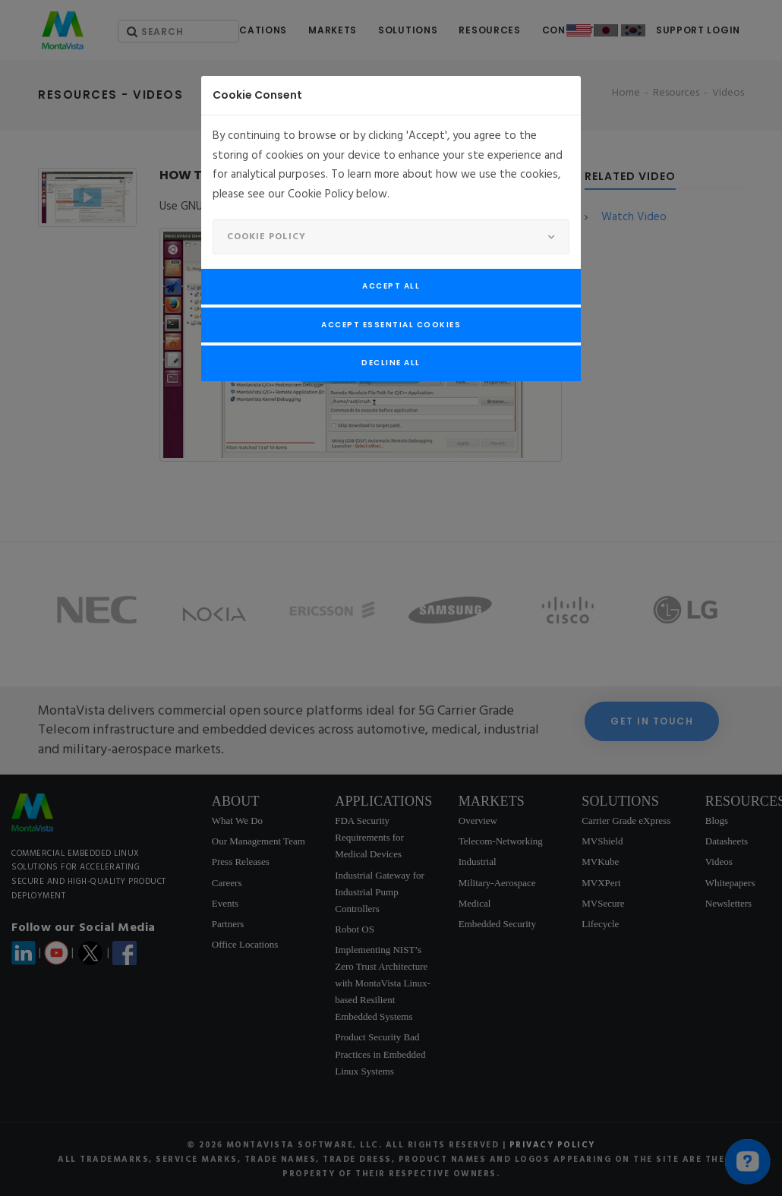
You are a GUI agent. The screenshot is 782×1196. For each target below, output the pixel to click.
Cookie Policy (266, 237)
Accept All (391, 286)
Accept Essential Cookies (391, 324)
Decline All (391, 362)
